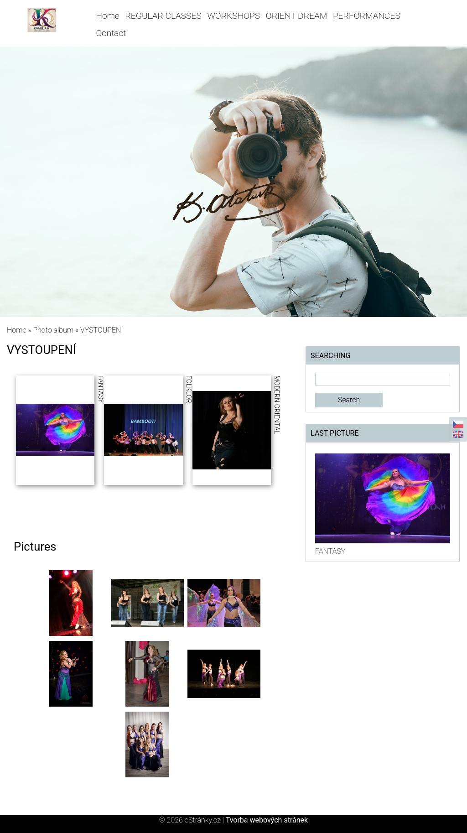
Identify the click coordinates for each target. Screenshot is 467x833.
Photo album (53, 330)
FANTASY (330, 551)
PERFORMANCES (366, 15)
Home (107, 15)
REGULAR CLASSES (163, 15)
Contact (111, 33)
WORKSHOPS (234, 15)
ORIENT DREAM (296, 15)
